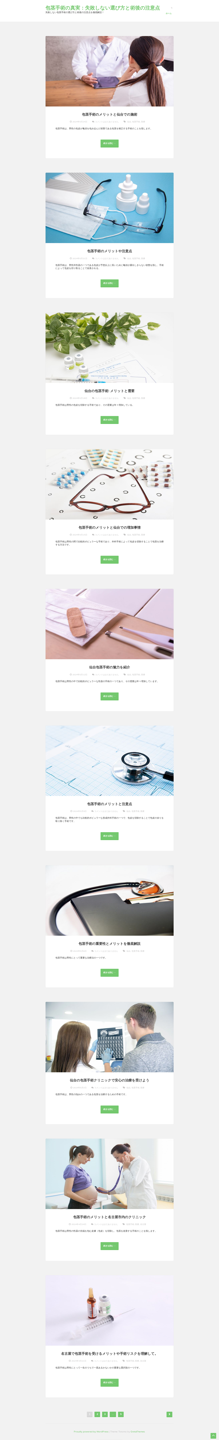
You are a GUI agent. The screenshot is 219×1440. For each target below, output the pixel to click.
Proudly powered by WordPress (91, 1431)
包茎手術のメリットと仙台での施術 (109, 115)
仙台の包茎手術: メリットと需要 (109, 391)
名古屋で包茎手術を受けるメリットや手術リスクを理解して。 (109, 1354)
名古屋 (143, 1224)
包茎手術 (136, 122)
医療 (143, 122)
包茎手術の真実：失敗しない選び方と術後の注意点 (102, 8)
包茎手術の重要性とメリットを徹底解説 (109, 944)
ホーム (169, 13)
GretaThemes (138, 1431)
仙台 (129, 122)
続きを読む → (110, 144)
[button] (172, 7)
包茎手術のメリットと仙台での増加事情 (110, 528)
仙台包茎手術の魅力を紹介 (109, 667)
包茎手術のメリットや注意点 (109, 251)
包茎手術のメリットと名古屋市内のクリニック (109, 1217)
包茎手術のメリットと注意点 (109, 804)
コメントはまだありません (107, 122)
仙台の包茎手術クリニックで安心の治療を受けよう (109, 1080)
